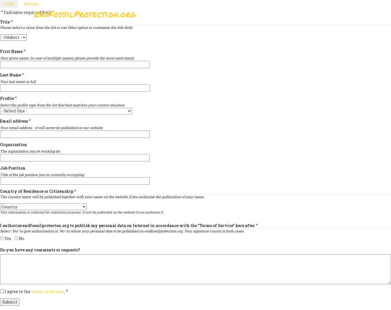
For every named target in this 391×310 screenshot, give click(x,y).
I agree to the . (35, 291)
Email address (14, 121)
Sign (189, 16)
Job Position (12, 168)
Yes (8, 238)
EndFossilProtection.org (85, 14)
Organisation (13, 144)
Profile (7, 98)
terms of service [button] (47, 291)
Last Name (10, 75)
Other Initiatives (326, 16)
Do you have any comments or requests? (40, 250)
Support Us (264, 16)
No (21, 238)
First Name (11, 51)
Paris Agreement (223, 16)
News (292, 16)
